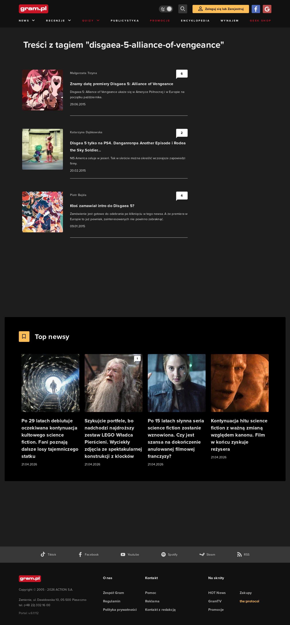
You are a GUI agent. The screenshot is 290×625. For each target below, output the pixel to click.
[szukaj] (182, 8)
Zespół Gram (113, 592)
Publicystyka (125, 21)
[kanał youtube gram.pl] (129, 554)
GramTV (215, 601)
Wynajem (230, 21)
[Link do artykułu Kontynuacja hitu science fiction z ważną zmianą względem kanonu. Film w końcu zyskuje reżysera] (239, 407)
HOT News (217, 592)
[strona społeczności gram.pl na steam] (207, 554)
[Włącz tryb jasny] (166, 9)
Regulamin (112, 601)
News (27, 21)
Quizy (91, 21)
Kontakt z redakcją (160, 609)
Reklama (152, 601)
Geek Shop (260, 21)
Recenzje (58, 21)
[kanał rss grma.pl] (243, 554)
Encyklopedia (195, 21)
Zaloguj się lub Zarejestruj (224, 9)
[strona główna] (44, 8)
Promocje (160, 21)
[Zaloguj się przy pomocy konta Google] (267, 9)
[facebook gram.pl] (88, 554)
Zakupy (246, 592)
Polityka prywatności (120, 609)
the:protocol (249, 601)
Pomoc (150, 592)
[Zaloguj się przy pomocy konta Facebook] (256, 9)
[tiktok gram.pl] (48, 554)
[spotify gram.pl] (169, 554)
